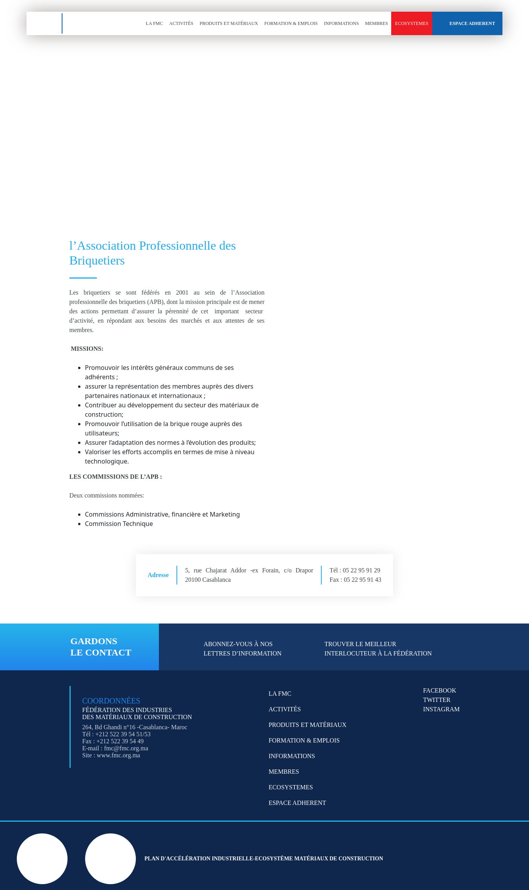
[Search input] (76, 161)
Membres (376, 23)
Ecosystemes (411, 23)
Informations (341, 23)
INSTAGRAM (441, 709)
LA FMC (154, 23)
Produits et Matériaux (228, 23)
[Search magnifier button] (110, 166)
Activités (181, 23)
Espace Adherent (472, 23)
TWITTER (437, 699)
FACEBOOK (439, 690)
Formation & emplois (291, 23)
